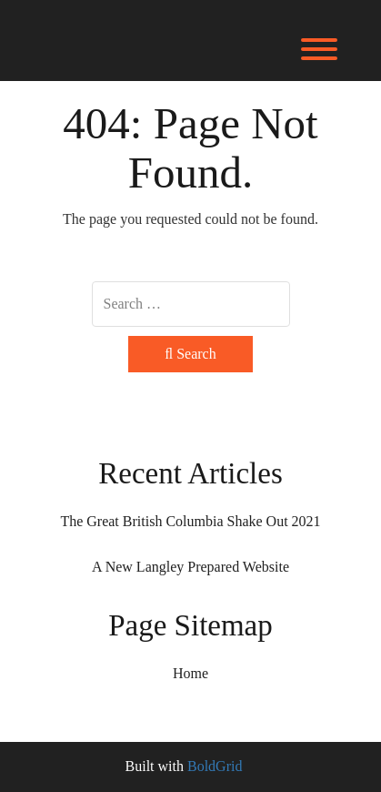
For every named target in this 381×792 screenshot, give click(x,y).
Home (190, 673)
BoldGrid (214, 766)
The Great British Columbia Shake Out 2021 (190, 521)
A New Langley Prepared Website (190, 566)
